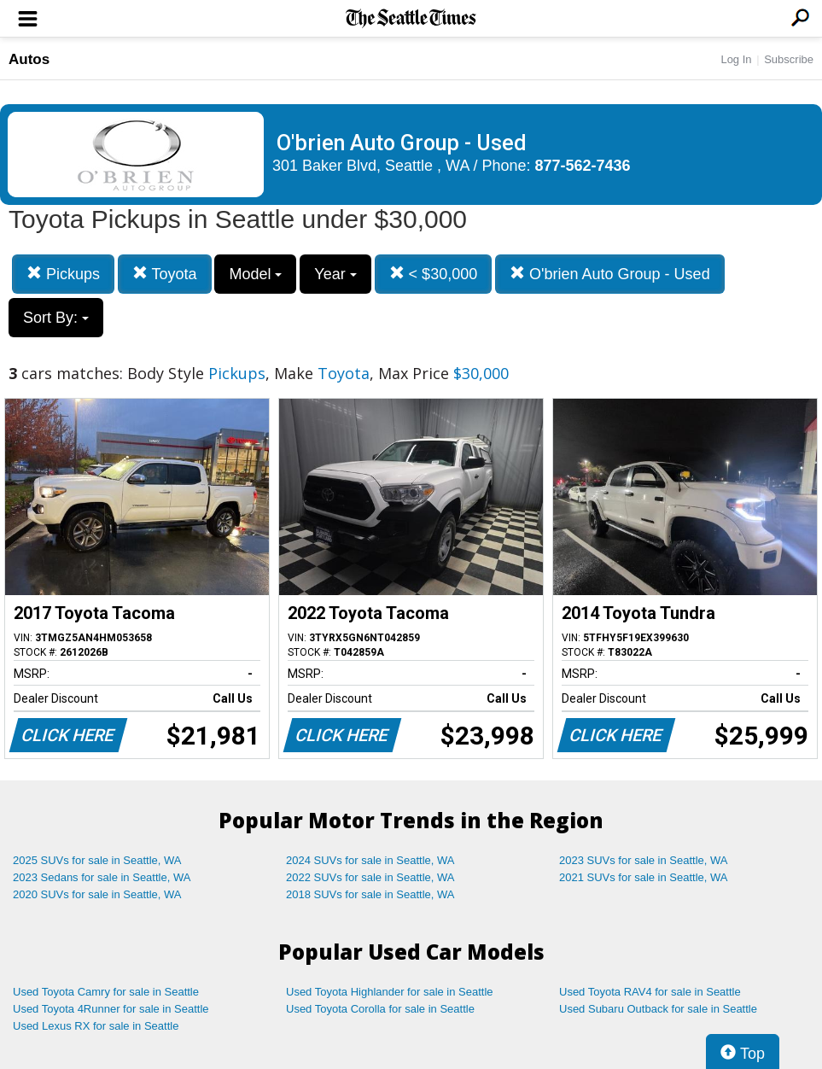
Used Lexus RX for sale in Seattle (95, 1025)
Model (255, 274)
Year (335, 274)
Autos (29, 59)
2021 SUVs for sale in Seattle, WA (643, 877)
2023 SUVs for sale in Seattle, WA (643, 860)
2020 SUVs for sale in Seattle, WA (97, 894)
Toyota (164, 274)
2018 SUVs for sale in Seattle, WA (370, 894)
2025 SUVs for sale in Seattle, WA (97, 860)
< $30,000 (433, 274)
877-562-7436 (583, 165)
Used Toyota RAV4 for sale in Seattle (650, 991)
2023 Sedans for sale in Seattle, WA (101, 877)
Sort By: (56, 317)
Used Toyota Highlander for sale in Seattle (389, 991)
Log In (735, 59)
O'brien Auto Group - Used (610, 274)
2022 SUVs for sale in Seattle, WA (370, 877)
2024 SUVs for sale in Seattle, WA (370, 860)
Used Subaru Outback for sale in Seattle (658, 1008)
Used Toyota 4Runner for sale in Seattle (111, 1008)
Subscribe (788, 59)
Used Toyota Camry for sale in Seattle (106, 991)
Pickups (63, 274)
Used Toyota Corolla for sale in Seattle (380, 1008)
